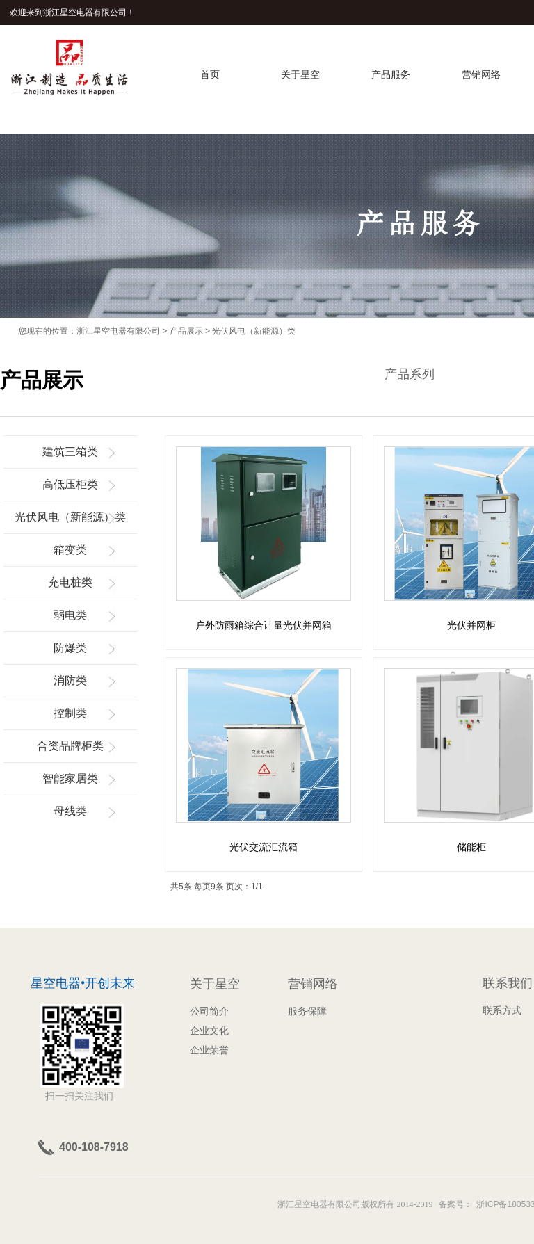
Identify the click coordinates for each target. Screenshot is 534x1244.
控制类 (70, 713)
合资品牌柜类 (70, 746)
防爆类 (70, 648)
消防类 (70, 680)
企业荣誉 (209, 1050)
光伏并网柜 (471, 625)
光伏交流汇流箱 (263, 847)
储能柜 (471, 847)
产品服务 (390, 74)
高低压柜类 (70, 484)
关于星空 (300, 74)
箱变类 (70, 550)
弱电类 (70, 615)
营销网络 (481, 74)
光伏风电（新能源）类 (254, 331)
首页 (210, 74)
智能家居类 (70, 778)
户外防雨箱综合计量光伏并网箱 (263, 625)
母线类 (70, 811)
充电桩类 (70, 582)
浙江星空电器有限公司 (118, 331)
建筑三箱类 (70, 452)
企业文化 (209, 1030)
